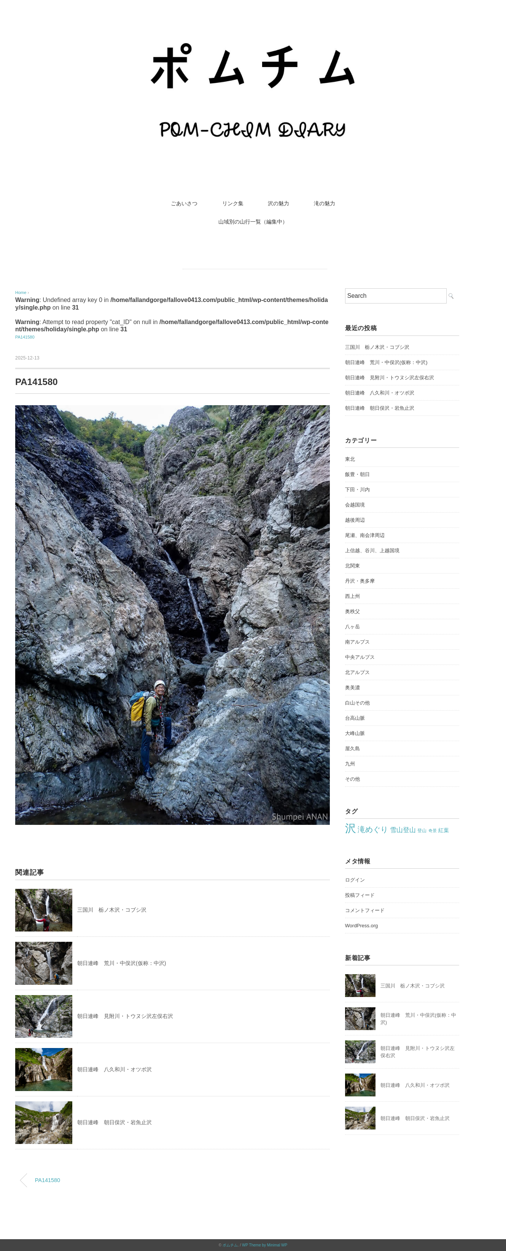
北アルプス (357, 672)
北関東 (352, 566)
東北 (350, 459)
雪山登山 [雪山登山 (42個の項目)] (403, 830)
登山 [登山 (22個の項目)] (421, 830)
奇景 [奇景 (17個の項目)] (432, 830)
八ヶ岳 (352, 626)
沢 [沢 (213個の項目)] (350, 828)
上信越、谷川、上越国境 (372, 550)
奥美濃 (352, 687)
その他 (352, 779)
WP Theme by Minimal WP (264, 1245)
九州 (350, 764)
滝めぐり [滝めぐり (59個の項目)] (373, 829)
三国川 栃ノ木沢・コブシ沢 (111, 910)
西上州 (352, 596)
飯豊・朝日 (357, 474)
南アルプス (357, 642)
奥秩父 (352, 611)
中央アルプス (360, 657)
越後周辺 (355, 520)
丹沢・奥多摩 (360, 581)
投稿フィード (360, 895)
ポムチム (230, 1245)
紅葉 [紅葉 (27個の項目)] (443, 830)
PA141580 (25, 337)
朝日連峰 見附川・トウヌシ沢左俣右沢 (125, 1016)
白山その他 (357, 703)
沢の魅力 (278, 203)
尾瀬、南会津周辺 (365, 535)
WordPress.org (361, 925)
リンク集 (232, 203)
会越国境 (355, 505)
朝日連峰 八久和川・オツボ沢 (114, 1069)
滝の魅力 (324, 203)
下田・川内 (357, 489)
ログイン (355, 880)
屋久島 (352, 748)
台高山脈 (355, 718)
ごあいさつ (184, 203)
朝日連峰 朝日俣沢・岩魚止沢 (114, 1122)
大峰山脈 (355, 733)
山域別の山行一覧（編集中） (253, 222)
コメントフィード (365, 910)
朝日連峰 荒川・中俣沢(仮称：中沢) (121, 963)
